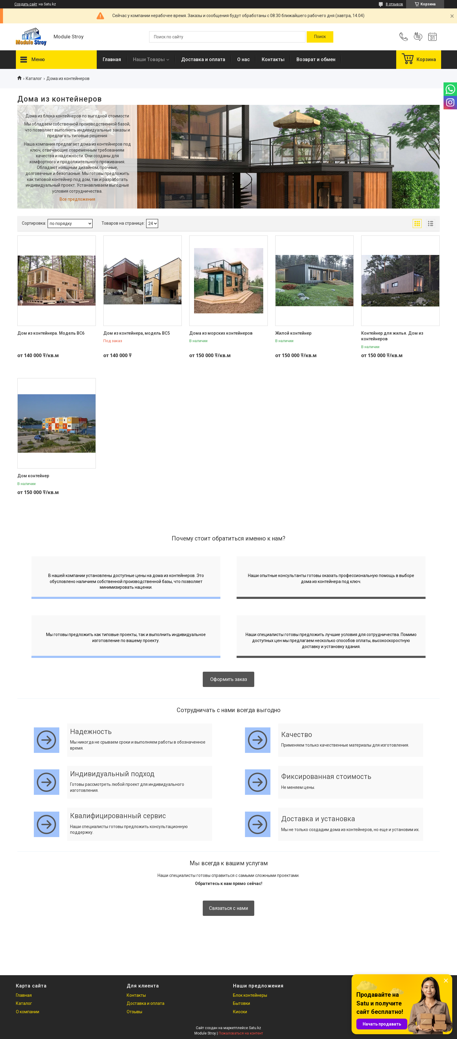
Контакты (273, 59)
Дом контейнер (33, 475)
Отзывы (134, 1011)
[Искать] (320, 37)
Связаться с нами (228, 908)
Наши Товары (149, 59)
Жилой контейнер (293, 333)
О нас (243, 59)
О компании (27, 1011)
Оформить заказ (228, 679)
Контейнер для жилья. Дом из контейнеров (392, 336)
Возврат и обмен (315, 59)
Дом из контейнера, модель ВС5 (136, 333)
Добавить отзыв (418, 37)
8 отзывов (394, 4)
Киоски (240, 1011)
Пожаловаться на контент (241, 1033)
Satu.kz (255, 1028)
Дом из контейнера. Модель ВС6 (50, 333)
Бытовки (241, 1003)
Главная (112, 59)
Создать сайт (25, 4)
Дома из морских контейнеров (220, 333)
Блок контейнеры (250, 995)
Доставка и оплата (203, 59)
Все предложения (77, 199)
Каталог (34, 78)
